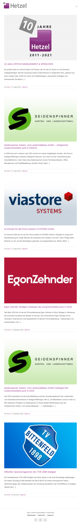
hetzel (8, 87)
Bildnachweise (31, 515)
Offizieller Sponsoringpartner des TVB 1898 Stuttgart (30, 472)
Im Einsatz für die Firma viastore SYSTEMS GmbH (29, 229)
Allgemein (25, 87)
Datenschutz (41, 515)
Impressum (50, 515)
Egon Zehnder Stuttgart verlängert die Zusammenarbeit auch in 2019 (38, 307)
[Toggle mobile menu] (77, 6)
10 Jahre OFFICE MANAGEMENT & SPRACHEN (28, 64)
